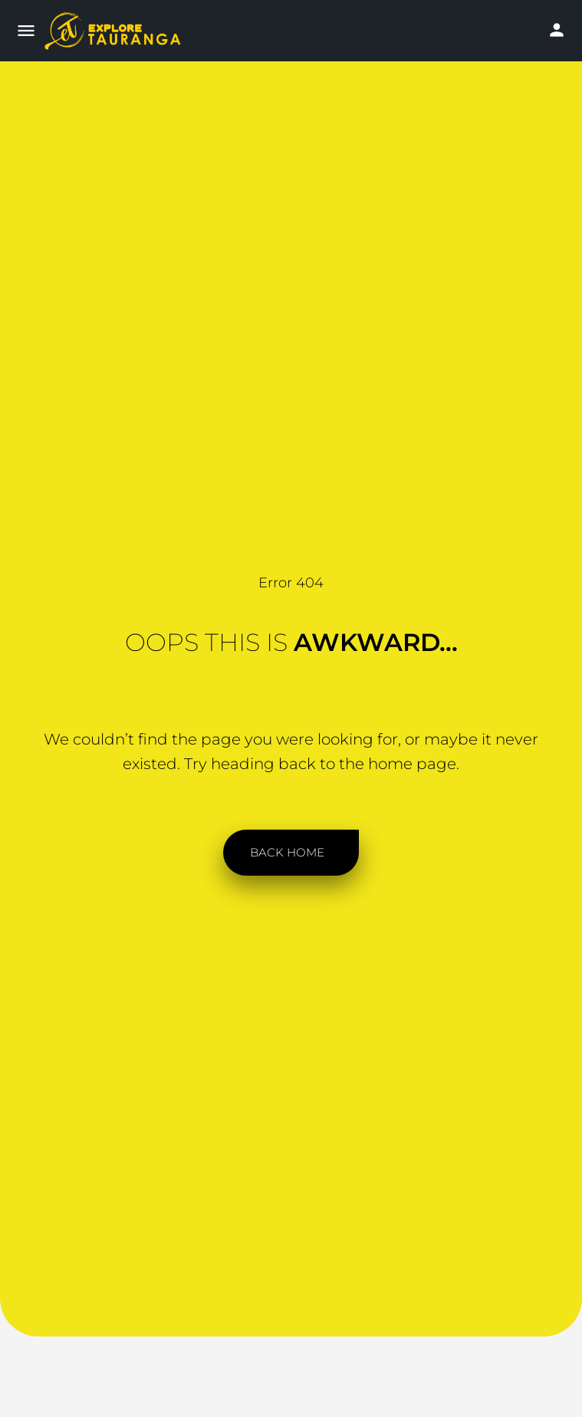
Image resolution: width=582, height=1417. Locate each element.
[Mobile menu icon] (26, 31)
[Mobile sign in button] (557, 30)
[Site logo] (120, 31)
